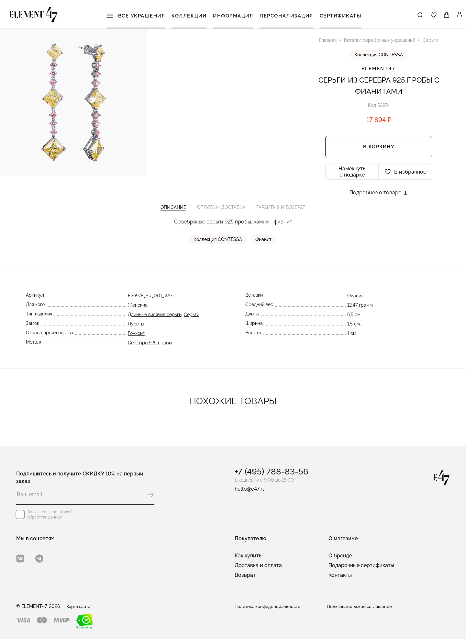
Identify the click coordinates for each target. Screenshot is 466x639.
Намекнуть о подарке (351, 174)
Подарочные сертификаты (361, 565)
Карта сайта (80, 606)
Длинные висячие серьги (155, 319)
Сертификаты (340, 16)
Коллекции (189, 16)
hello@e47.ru (250, 489)
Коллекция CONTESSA (378, 57)
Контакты (340, 575)
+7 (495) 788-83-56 (271, 471)
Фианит (264, 244)
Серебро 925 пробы (150, 347)
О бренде (340, 556)
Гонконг (136, 338)
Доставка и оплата (258, 565)
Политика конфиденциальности (269, 606)
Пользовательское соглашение (361, 606)
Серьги (191, 319)
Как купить (248, 556)
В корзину (378, 149)
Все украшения (136, 16)
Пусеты (136, 328)
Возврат (245, 575)
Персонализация (286, 16)
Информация (234, 16)
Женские (138, 310)
